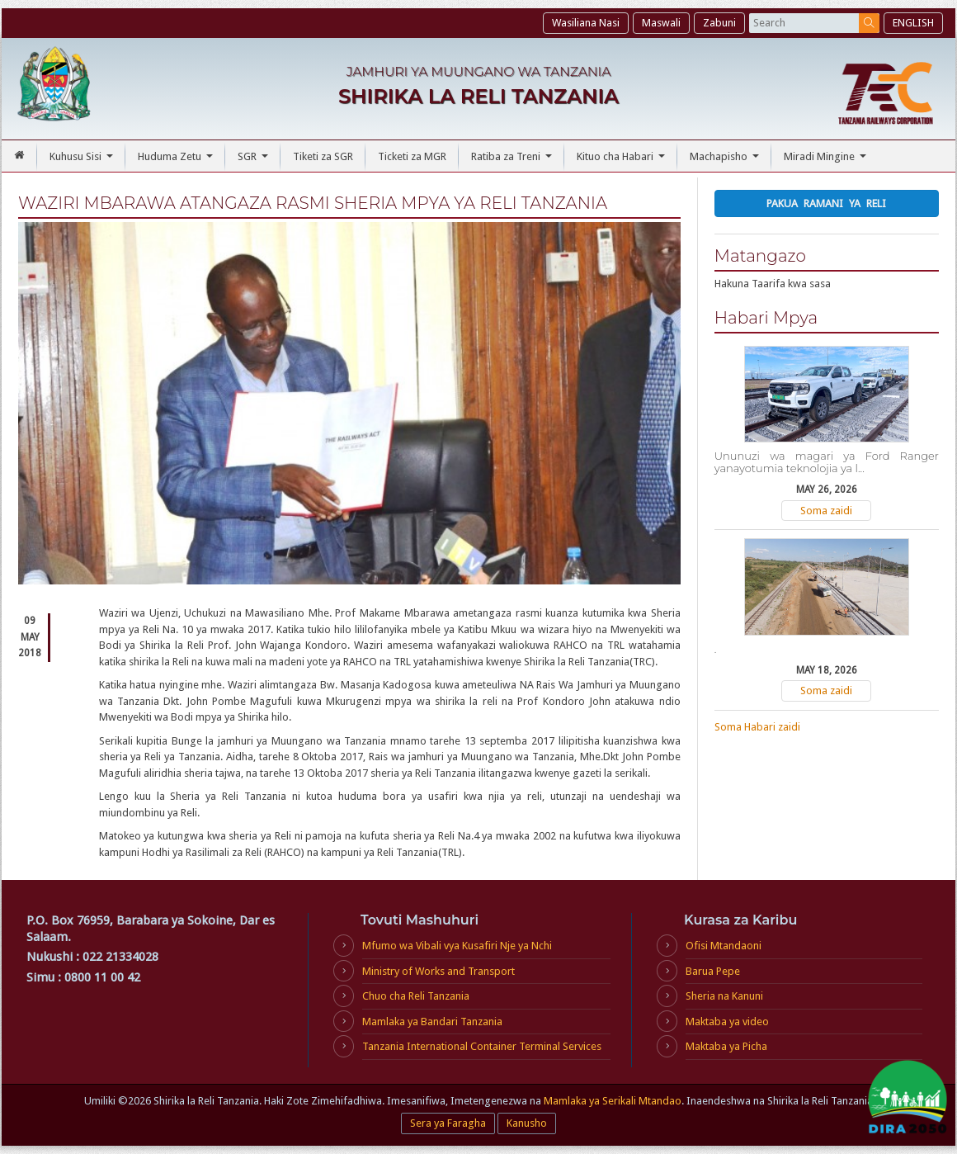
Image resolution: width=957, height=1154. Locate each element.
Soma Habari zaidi (757, 727)
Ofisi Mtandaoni (723, 945)
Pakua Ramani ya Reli (826, 203)
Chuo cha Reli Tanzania (415, 996)
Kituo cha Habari (623, 161)
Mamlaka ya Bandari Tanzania (432, 1021)
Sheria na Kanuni (724, 996)
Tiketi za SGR (323, 156)
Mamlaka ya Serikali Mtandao (612, 1101)
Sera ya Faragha (448, 1123)
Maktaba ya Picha (726, 1046)
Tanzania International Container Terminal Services (481, 1046)
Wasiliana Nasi (586, 23)
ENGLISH (913, 23)
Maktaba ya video (727, 1021)
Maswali (661, 23)
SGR (255, 161)
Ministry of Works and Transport (438, 971)
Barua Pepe (713, 971)
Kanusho (527, 1123)
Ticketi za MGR (412, 156)
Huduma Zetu (177, 161)
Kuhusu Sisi (83, 161)
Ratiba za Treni (513, 161)
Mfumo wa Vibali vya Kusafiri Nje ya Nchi (457, 945)
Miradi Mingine (827, 161)
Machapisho (726, 161)
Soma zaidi (826, 510)
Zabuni (719, 23)
